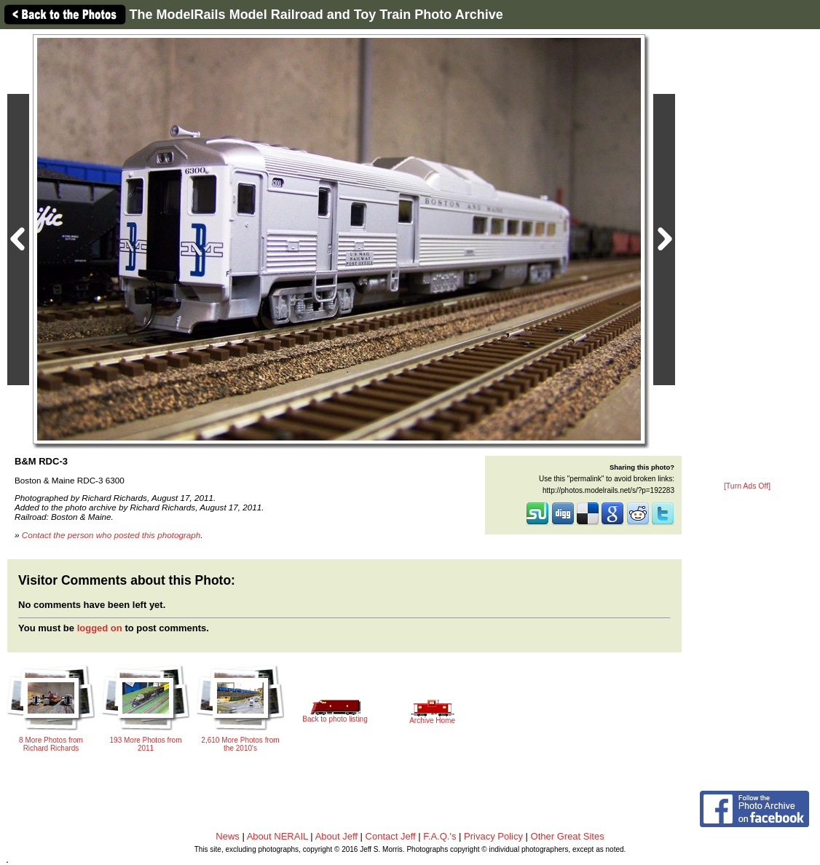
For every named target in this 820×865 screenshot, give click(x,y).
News (228, 836)
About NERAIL (277, 836)
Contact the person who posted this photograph (111, 535)
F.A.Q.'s (439, 836)
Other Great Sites (567, 836)
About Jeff (336, 836)
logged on (99, 628)
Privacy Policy (493, 836)
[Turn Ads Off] (747, 486)
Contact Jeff (391, 836)
